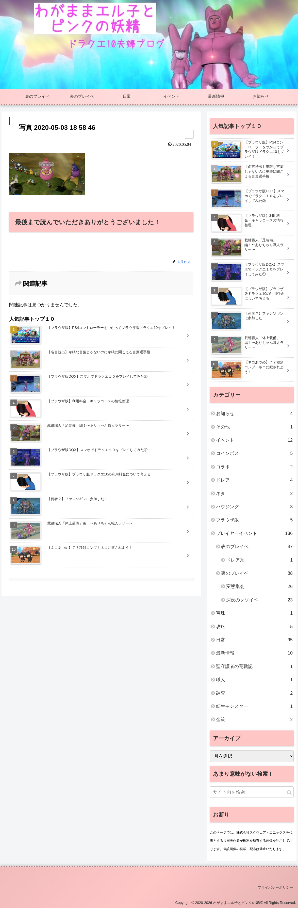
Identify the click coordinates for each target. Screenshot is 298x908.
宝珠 (254, 613)
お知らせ (254, 413)
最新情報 (254, 653)
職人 (254, 680)
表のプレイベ (257, 547)
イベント (254, 440)
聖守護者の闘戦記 (254, 666)
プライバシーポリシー (275, 887)
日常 (254, 640)
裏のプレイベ (257, 573)
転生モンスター (254, 706)
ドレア (254, 480)
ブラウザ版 (254, 520)
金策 (254, 719)
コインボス (254, 453)
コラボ (254, 467)
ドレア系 (259, 560)
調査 (254, 693)
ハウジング (254, 507)
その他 (254, 427)
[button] (289, 792)
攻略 (254, 627)
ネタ (254, 493)
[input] (252, 792)
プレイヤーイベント (254, 533)
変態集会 (259, 586)
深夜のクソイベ (259, 600)
